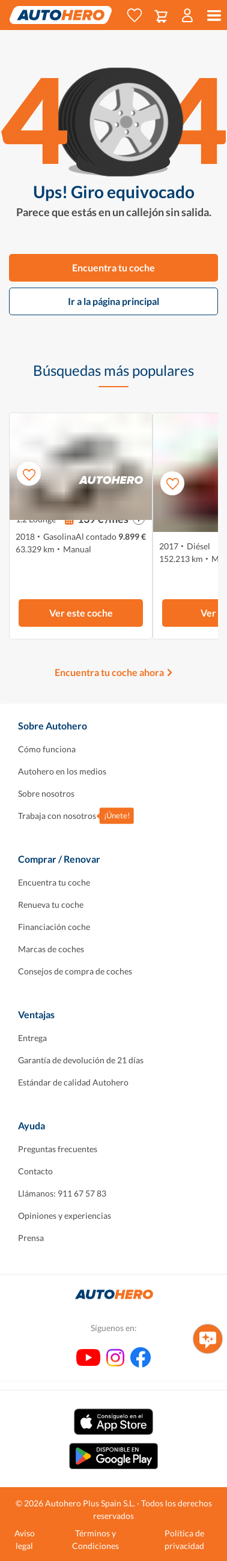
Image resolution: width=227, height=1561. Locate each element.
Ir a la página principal (113, 301)
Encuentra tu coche (113, 267)
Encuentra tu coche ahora (109, 672)
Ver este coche (81, 612)
